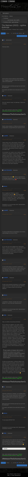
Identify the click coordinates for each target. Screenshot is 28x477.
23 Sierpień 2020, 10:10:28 (7, 139)
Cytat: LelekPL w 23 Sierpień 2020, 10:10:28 (13, 350)
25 (19, 33)
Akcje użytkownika (21, 465)
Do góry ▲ (19, 473)
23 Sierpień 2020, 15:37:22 (7, 281)
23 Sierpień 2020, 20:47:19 (7, 390)
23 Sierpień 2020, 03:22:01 (7, 99)
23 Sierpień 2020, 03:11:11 (7, 43)
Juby (15, 20)
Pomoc (8, 473)
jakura (5, 186)
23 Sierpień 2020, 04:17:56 (7, 123)
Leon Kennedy (10, 20)
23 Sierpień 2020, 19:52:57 (7, 318)
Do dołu (3, 33)
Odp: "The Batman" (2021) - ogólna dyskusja (11, 42)
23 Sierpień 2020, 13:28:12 (7, 214)
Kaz (5, 260)
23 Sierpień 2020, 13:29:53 (7, 243)
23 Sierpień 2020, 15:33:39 (7, 263)
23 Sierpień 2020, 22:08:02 (7, 417)
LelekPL (17, 20)
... (12, 33)
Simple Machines (17, 475)
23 (15, 33)
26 (21, 33)
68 (23, 33)
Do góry (3, 462)
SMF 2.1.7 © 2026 (10, 475)
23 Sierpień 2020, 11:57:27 (7, 190)
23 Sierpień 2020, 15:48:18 (7, 298)
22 (13, 33)
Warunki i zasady (13, 473)
